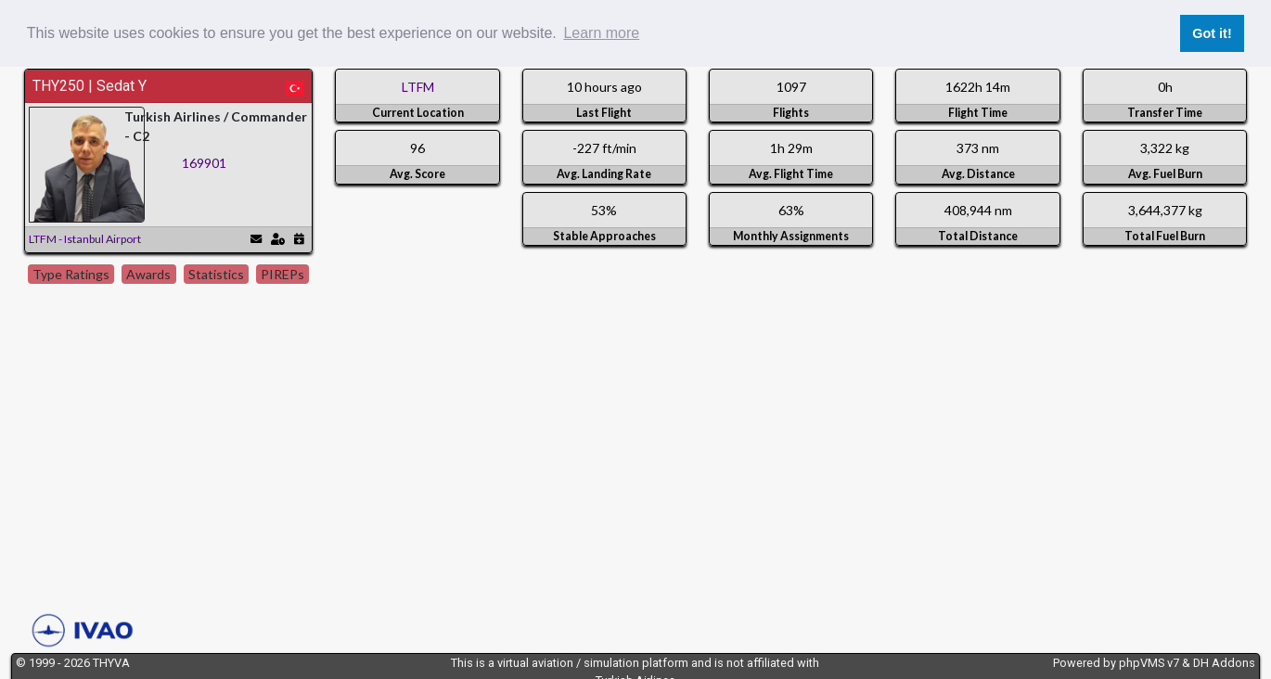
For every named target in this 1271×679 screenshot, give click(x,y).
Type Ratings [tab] (70, 274)
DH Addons (1224, 663)
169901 (204, 163)
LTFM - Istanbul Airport (85, 239)
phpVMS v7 (1149, 663)
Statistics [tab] (216, 274)
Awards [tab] (148, 274)
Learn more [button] (601, 33)
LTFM (418, 87)
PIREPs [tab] (282, 274)
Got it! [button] (1211, 33)
